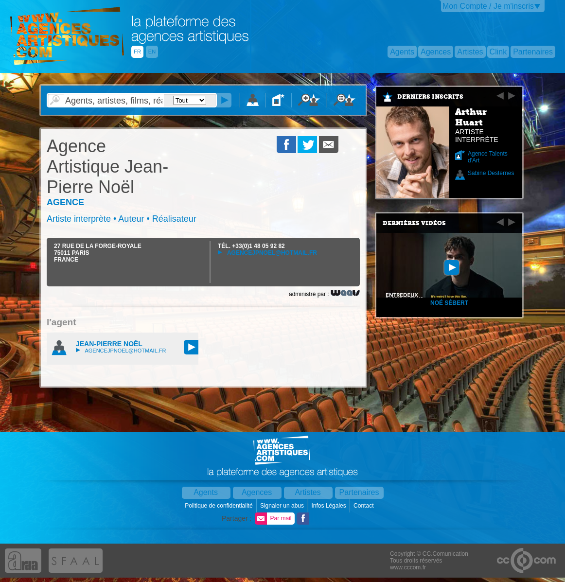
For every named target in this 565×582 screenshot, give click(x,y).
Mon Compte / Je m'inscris (488, 6)
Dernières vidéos (414, 223)
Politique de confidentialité (219, 505)
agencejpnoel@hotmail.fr (267, 252)
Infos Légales (329, 505)
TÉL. (251, 246)
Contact (364, 505)
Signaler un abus (282, 505)
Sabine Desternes (491, 173)
